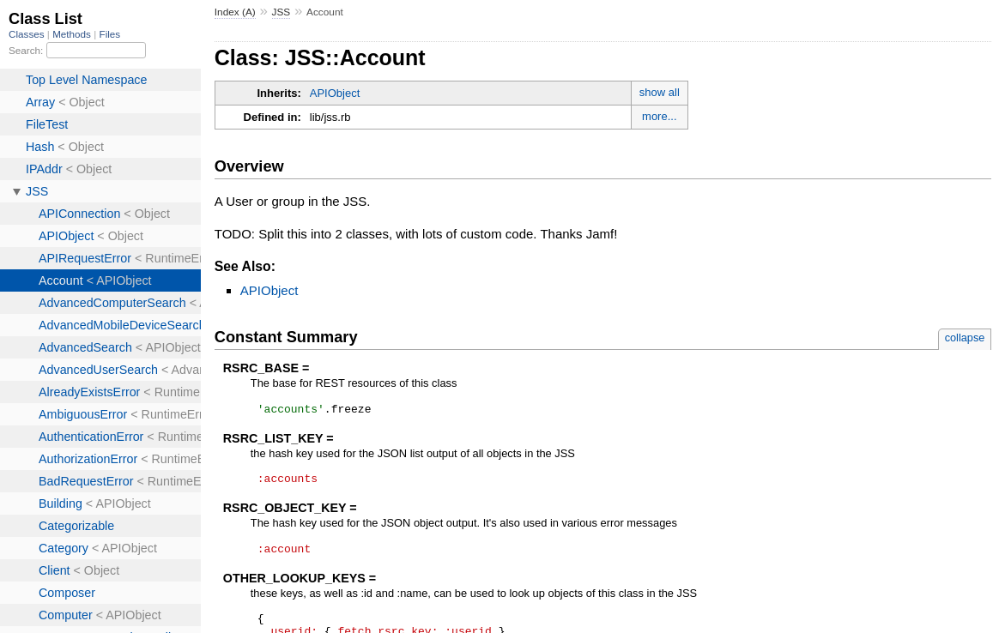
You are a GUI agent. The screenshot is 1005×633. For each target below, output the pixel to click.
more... (659, 116)
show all (659, 92)
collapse (965, 337)
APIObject (335, 93)
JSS (281, 12)
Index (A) (235, 12)
